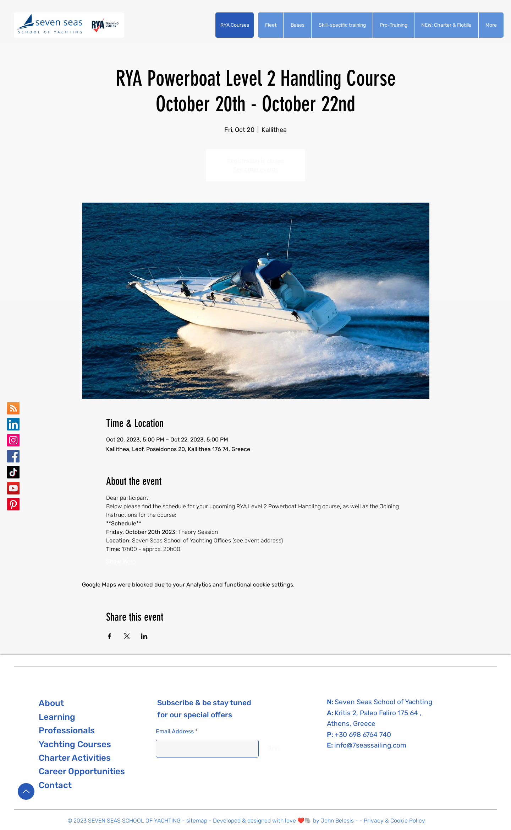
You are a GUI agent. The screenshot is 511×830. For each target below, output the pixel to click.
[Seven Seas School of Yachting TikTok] (13, 472)
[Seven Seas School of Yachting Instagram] (13, 440)
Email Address (175, 731)
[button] (234, 25)
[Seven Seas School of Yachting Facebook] (13, 456)
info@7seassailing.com (370, 745)
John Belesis (337, 820)
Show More (121, 561)
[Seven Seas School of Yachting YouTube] (13, 488)
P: (331, 734)
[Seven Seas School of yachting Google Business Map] (13, 408)
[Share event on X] (126, 636)
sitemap (196, 820)
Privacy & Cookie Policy (394, 820)
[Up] (26, 791)
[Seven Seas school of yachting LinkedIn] (13, 424)
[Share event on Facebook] (109, 636)
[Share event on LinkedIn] (144, 636)
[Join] (273, 748)
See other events (255, 169)
